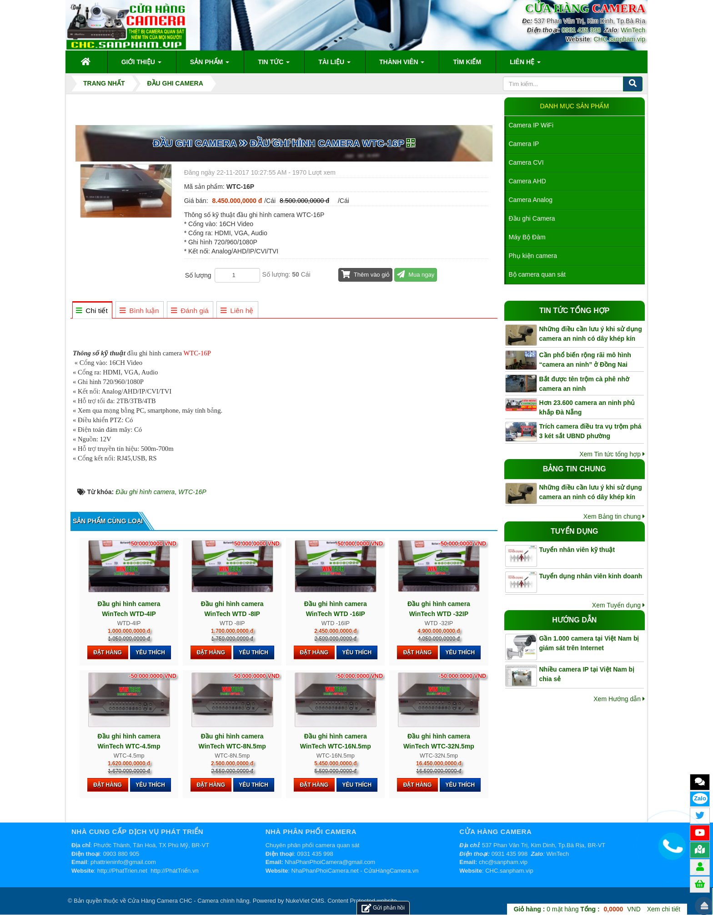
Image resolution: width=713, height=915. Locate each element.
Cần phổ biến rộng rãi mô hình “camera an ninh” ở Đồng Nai (585, 359)
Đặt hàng (107, 652)
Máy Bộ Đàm (527, 237)
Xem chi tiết (663, 909)
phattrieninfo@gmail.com (123, 862)
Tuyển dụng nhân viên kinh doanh (591, 576)
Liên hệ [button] (525, 64)
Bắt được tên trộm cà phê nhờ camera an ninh (584, 383)
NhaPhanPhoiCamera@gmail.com (330, 862)
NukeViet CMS (305, 900)
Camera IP (524, 143)
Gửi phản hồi (383, 908)
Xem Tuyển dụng (618, 605)
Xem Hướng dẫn (619, 699)
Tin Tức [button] (274, 64)
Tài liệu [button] (334, 64)
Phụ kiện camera (533, 255)
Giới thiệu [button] (141, 64)
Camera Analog (531, 199)
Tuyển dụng (574, 531)
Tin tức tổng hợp (574, 310)
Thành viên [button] (401, 64)
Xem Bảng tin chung (614, 516)
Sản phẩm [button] (209, 64)
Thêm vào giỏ (365, 274)
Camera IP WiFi (531, 125)
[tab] (92, 310)
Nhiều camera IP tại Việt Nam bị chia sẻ (587, 674)
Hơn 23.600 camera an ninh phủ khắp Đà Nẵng (587, 407)
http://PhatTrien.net (122, 870)
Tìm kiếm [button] (467, 62)
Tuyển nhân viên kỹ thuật (577, 549)
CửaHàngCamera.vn (391, 870)
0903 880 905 (121, 853)
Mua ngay (415, 274)
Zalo (700, 798)
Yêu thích (150, 652)
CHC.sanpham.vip (619, 39)
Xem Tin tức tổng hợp (612, 454)
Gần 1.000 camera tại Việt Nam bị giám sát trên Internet (589, 643)
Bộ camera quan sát (537, 274)
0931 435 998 (581, 30)
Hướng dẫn (574, 620)
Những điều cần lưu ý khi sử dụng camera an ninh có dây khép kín (590, 333)
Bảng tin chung (574, 469)
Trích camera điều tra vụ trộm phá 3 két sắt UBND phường (590, 431)
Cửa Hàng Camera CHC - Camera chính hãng (189, 900)
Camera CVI (526, 162)
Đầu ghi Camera (532, 218)
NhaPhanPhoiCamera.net (325, 870)
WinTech (633, 30)
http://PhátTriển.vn (175, 870)
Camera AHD (527, 181)
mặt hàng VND (577, 909)
